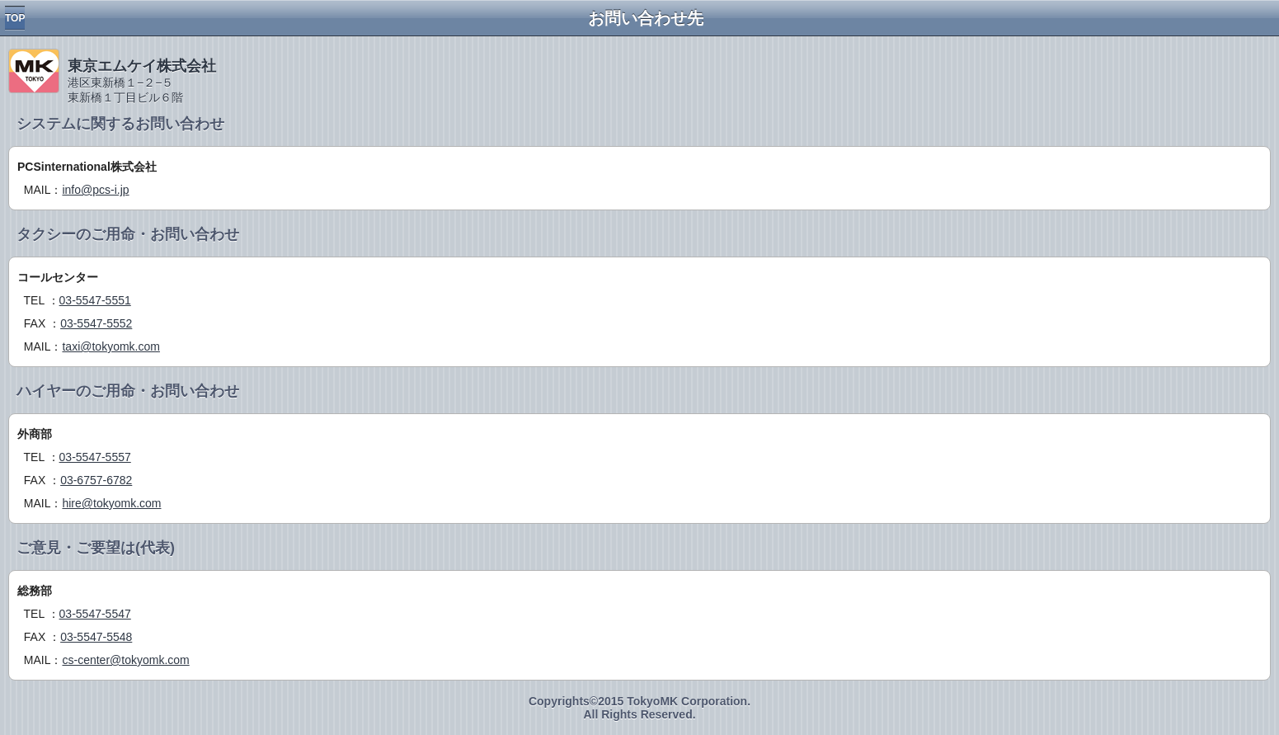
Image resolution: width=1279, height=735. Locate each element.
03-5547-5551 (95, 300)
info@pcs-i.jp (95, 189)
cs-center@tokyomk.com (125, 660)
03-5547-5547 (95, 613)
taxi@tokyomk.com (110, 346)
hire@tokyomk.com (111, 503)
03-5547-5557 (95, 457)
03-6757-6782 (96, 480)
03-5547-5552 (96, 323)
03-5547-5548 (96, 636)
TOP (15, 18)
